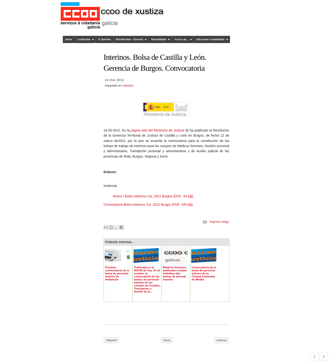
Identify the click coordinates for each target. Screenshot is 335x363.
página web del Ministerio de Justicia (157, 130)
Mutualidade (160, 39)
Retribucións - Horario (131, 39)
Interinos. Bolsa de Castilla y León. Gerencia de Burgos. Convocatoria (155, 62)
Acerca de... (183, 39)
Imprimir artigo (219, 221)
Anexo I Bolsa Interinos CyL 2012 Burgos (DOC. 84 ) (153, 196)
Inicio (68, 39)
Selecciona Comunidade (212, 39)
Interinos (128, 85)
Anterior (222, 340)
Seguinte (111, 340)
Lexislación (85, 39)
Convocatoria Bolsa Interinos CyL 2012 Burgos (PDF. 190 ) (148, 204)
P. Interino (104, 39)
